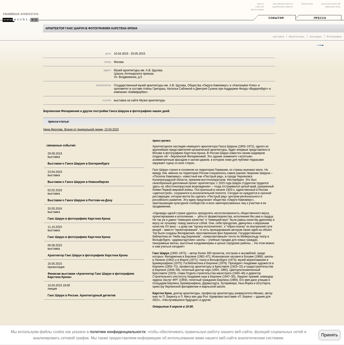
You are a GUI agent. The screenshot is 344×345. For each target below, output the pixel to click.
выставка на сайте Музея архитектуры (139, 100)
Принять (329, 335)
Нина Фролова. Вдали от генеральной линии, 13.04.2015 (81, 129)
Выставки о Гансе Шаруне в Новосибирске (78, 182)
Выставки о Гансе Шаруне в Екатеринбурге (78, 163)
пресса (260, 4)
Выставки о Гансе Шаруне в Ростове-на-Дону (80, 200)
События (276, 17)
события (259, 6)
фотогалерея (257, 9)
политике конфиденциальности (117, 332)
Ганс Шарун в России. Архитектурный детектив (81, 295)
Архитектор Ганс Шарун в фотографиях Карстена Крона (88, 255)
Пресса (320, 17)
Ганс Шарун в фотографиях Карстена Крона (79, 218)
